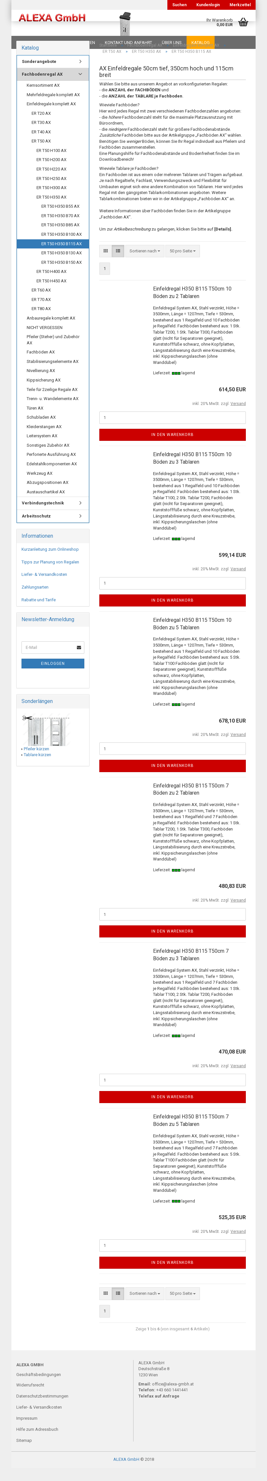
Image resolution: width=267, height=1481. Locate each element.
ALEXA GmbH (126, 1472)
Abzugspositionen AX (47, 495)
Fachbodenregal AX (42, 87)
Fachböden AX (41, 365)
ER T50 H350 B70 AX (60, 228)
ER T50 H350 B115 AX (61, 256)
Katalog (200, 42)
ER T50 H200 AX (51, 172)
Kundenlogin (208, 5)
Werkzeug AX (39, 486)
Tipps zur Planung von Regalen (50, 575)
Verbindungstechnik (43, 516)
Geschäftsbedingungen (38, 1387)
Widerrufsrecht (30, 1398)
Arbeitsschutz (36, 529)
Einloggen (53, 676)
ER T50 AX (41, 154)
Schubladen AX (41, 430)
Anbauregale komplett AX (51, 331)
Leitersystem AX (42, 448)
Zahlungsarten (35, 600)
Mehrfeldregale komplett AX (53, 107)
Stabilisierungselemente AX (52, 374)
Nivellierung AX (41, 383)
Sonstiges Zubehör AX (48, 458)
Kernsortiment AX (43, 98)
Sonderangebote (39, 74)
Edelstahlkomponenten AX (52, 476)
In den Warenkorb (172, 447)
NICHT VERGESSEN (45, 340)
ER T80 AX (41, 321)
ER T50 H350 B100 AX (61, 247)
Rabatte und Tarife (38, 612)
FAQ (57, 42)
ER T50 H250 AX (51, 191)
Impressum (26, 1431)
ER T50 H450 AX (51, 294)
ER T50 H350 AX (51, 210)
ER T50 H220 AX (51, 182)
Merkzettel (240, 5)
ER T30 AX (41, 135)
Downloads (30, 42)
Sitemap (24, 1453)
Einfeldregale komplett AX (51, 116)
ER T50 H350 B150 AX (61, 275)
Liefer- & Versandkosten (44, 587)
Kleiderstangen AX (44, 439)
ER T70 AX (41, 312)
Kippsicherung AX (44, 393)
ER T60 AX (41, 303)
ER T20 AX (41, 126)
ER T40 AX (41, 144)
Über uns (172, 42)
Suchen (179, 5)
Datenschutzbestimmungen (42, 1409)
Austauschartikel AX (46, 504)
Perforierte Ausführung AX (51, 467)
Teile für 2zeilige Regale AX (52, 402)
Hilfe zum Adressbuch (37, 1442)
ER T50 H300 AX (51, 200)
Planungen (83, 42)
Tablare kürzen (37, 767)
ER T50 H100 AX (51, 163)
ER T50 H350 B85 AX (60, 237)
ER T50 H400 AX (51, 284)
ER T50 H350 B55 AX (60, 219)
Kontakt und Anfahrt (128, 42)
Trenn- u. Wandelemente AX (52, 411)
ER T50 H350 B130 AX (61, 265)
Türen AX (35, 421)
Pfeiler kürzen (36, 761)
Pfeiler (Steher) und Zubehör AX (53, 352)
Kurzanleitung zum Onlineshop (50, 562)
